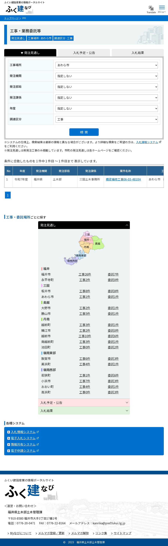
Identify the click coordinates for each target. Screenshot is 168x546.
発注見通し (32, 52)
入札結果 (138, 52)
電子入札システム (25, 438)
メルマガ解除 (80, 533)
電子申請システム (25, 450)
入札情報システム (148, 142)
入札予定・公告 (84, 52)
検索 (85, 132)
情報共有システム (25, 444)
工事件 (84, 274)
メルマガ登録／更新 (51, 533)
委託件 (113, 274)
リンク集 (101, 533)
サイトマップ (122, 533)
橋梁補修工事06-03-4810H (123, 179)
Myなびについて (21, 533)
